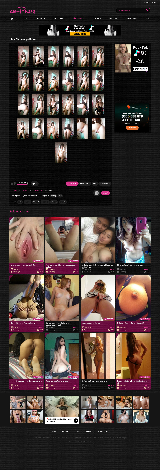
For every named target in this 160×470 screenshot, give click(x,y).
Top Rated (40, 19)
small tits (63, 202)
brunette (27, 202)
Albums (98, 19)
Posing (53, 196)
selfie (20, 202)
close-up (54, 202)
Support (88, 432)
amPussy (77, 441)
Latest (25, 19)
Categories (113, 19)
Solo (60, 196)
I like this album (12, 183)
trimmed (36, 202)
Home (12, 19)
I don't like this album (15, 183)
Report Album (85, 183)
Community (131, 19)
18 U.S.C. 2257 (102, 432)
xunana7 (105, 193)
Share (95, 183)
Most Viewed (58, 19)
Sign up (146, 2)
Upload (147, 19)
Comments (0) (105, 183)
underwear (45, 202)
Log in (154, 2)
